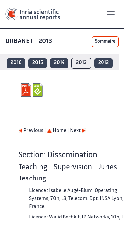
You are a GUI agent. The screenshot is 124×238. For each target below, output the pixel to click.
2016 (16, 63)
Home (56, 131)
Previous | (33, 131)
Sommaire (105, 42)
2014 (59, 63)
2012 (103, 63)
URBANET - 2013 (29, 41)
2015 (37, 63)
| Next (76, 131)
